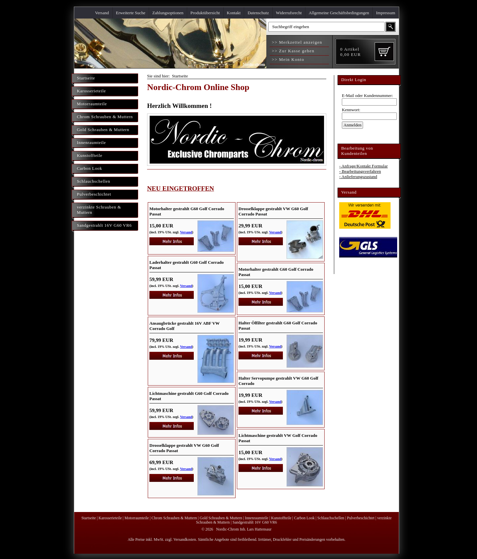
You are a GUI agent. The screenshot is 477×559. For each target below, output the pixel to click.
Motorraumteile (92, 103)
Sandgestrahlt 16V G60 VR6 (104, 225)
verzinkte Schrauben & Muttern (99, 210)
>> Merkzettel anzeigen (296, 42)
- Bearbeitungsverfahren (360, 171)
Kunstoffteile (89, 155)
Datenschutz (258, 12)
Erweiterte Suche (130, 12)
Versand (102, 12)
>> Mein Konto (287, 59)
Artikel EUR (350, 52)
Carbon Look (89, 168)
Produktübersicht (205, 12)
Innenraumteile (91, 142)
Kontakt (234, 12)
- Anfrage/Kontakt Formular (363, 165)
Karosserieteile (91, 90)
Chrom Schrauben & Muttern (105, 116)
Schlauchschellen (93, 181)
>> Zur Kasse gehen (292, 50)
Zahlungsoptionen (168, 12)
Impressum (385, 12)
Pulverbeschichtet (94, 194)
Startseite (86, 77)
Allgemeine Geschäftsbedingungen (339, 12)
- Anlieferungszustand (358, 176)
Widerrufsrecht (289, 12)
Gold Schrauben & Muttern (103, 129)
